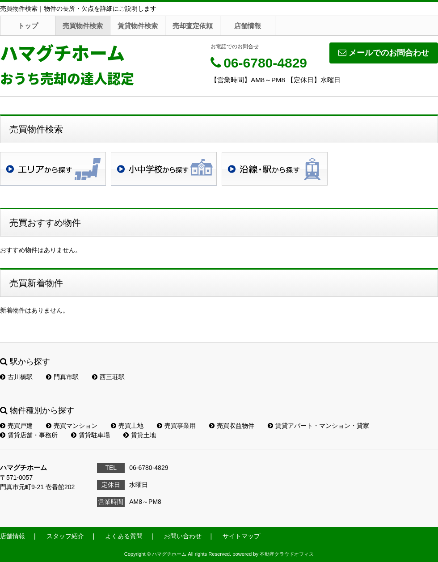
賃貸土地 (139, 435)
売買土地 (127, 425)
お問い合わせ (183, 536)
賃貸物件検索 (138, 26)
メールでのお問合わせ (383, 52)
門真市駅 (62, 376)
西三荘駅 (108, 376)
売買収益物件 (231, 425)
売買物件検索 (83, 26)
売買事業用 (176, 425)
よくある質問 (124, 536)
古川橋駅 (16, 376)
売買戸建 (16, 425)
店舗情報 (247, 26)
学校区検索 (164, 169)
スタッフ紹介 (65, 536)
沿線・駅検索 (275, 169)
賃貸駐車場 (90, 435)
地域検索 (53, 169)
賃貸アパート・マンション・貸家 (318, 425)
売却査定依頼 (193, 26)
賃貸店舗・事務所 (29, 435)
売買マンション (71, 425)
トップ (28, 26)
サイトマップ (241, 536)
